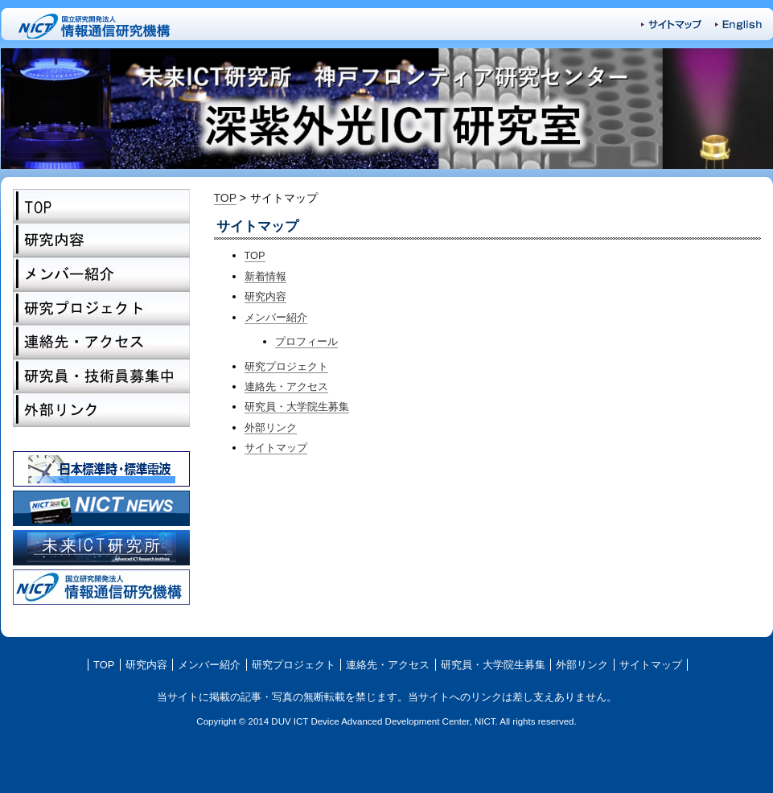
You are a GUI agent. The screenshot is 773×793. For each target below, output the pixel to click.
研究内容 (101, 240)
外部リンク (101, 409)
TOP (101, 206)
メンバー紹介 (101, 274)
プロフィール (306, 341)
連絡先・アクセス (101, 342)
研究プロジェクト (101, 308)
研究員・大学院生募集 (101, 375)
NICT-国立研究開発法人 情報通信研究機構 (96, 24)
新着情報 (265, 276)
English (738, 25)
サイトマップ (671, 24)
